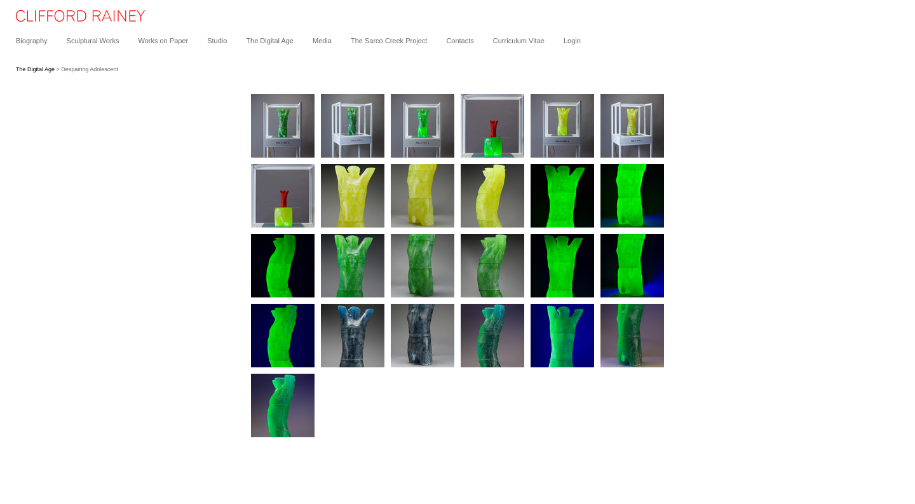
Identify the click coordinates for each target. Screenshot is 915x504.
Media (322, 40)
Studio (217, 40)
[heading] (72, 19)
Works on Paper (163, 40)
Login (572, 40)
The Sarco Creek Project (389, 40)
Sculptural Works (93, 40)
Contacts (459, 40)
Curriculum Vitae (519, 40)
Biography (32, 40)
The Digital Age (270, 40)
